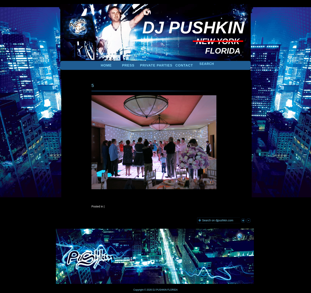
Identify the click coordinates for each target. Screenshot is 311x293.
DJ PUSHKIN (159, 289)
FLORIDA (172, 289)
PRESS (128, 65)
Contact (184, 65)
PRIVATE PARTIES (156, 65)
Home (106, 65)
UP (237, 235)
